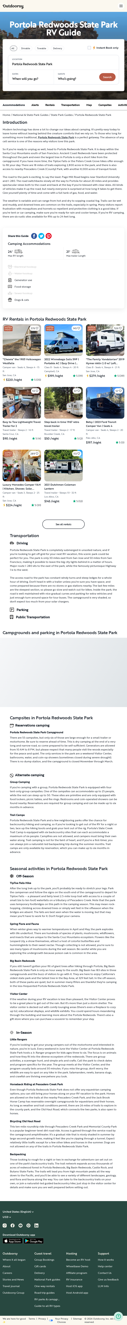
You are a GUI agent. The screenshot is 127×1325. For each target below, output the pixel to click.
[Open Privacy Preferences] (59, 1320)
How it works (106, 1260)
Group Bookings (44, 1260)
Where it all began (14, 1260)
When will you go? (25, 76)
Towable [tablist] (41, 48)
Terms (32, 1318)
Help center (105, 1266)
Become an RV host (78, 1260)
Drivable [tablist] (25, 48)
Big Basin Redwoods (78, 1167)
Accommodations (14, 105)
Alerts (35, 105)
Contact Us (104, 1273)
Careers (7, 1273)
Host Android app (77, 1293)
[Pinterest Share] (49, 236)
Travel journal (11, 1286)
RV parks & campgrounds (50, 1299)
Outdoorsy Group (13, 1293)
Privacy (42, 1318)
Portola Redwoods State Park (56, 137)
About (6, 1266)
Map (89, 105)
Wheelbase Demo (77, 1266)
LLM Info (103, 1286)
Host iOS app (74, 1286)
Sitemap (77, 1318)
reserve (43, 742)
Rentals (50, 105)
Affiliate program (76, 1273)
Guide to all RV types (47, 1306)
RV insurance (74, 1279)
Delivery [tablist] (57, 48)
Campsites (104, 105)
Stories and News (13, 1279)
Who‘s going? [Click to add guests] (67, 76)
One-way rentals (44, 1286)
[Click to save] (34, 328)
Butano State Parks (22, 1171)
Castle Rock (99, 1167)
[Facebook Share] (34, 236)
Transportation (70, 105)
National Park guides (47, 1279)
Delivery (39, 1273)
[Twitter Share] (41, 236)
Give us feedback (108, 1279)
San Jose (78, 558)
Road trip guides (44, 1293)
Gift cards (40, 1266)
